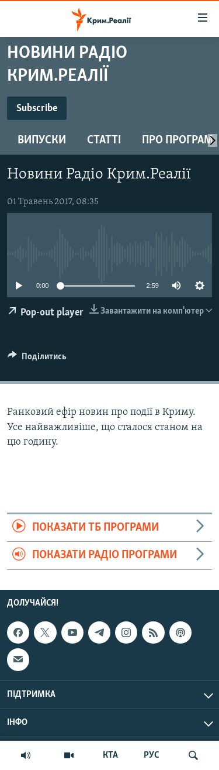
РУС (151, 755)
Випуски (42, 140)
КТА (110, 755)
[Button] (37, 359)
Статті (104, 140)
